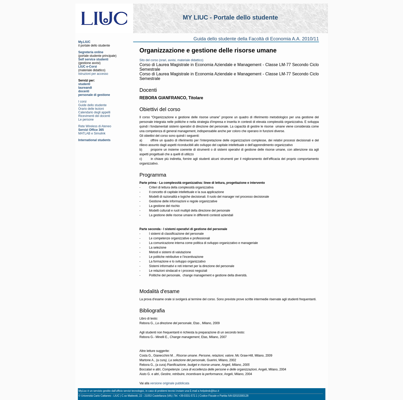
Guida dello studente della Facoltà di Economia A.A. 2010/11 (256, 38)
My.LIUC (84, 42)
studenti (84, 84)
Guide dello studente (92, 105)
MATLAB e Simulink (92, 133)
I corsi (82, 101)
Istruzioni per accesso (93, 74)
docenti (83, 91)
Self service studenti (93, 59)
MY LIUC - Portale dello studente (230, 17)
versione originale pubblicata (169, 383)
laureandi (85, 87)
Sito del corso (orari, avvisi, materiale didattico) (172, 60)
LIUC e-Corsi (87, 66)
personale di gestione (94, 95)
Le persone (86, 119)
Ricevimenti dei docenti (94, 116)
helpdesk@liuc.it (209, 390)
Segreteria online (90, 52)
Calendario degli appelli (94, 112)
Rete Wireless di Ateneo (94, 126)
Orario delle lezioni (91, 109)
